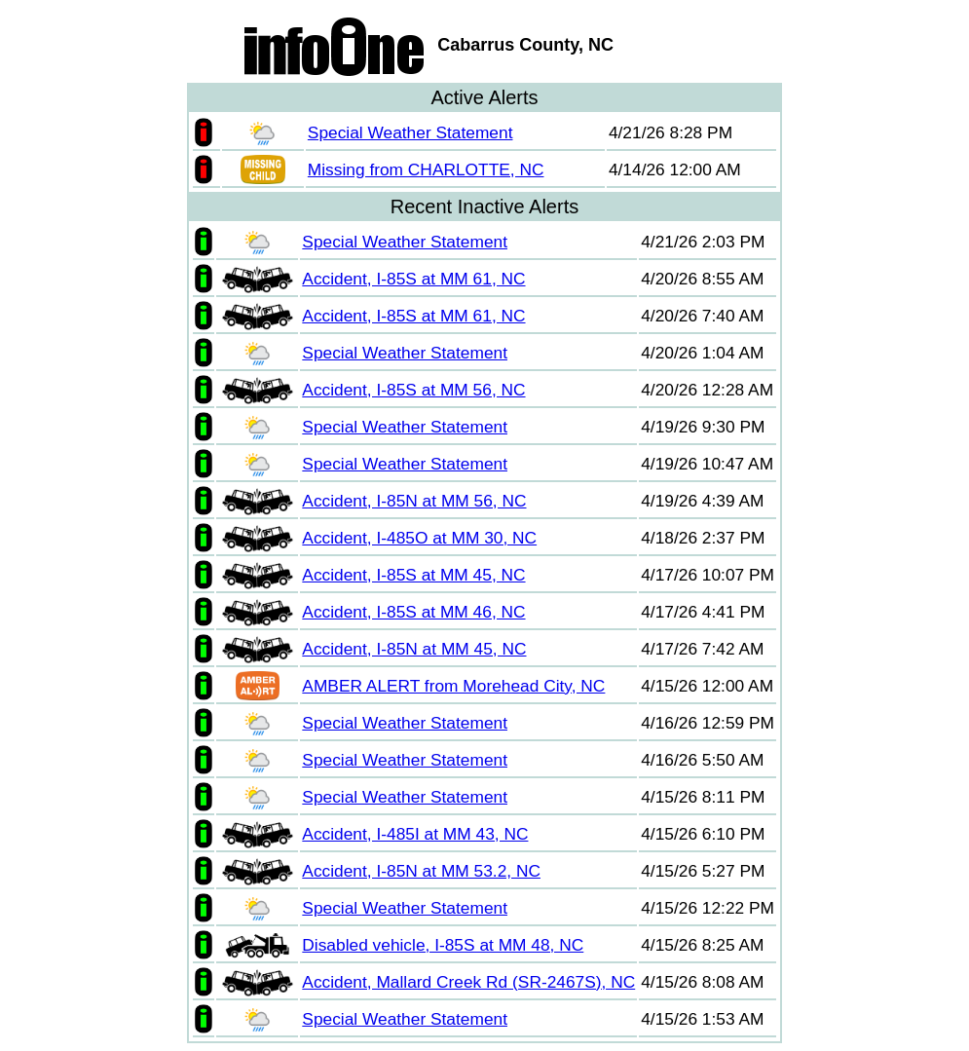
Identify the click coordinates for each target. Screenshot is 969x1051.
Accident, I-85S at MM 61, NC (413, 278)
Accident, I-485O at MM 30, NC (419, 537)
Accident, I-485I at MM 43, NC (415, 834)
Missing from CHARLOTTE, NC (426, 169)
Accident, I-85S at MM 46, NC (413, 611)
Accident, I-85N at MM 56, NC (414, 500)
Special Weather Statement (410, 132)
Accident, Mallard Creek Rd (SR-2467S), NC (468, 982)
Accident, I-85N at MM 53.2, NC (421, 871)
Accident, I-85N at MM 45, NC (414, 648)
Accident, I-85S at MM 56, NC (413, 389)
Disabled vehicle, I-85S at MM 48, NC (442, 945)
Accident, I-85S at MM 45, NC (413, 574)
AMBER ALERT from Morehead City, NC (453, 685)
